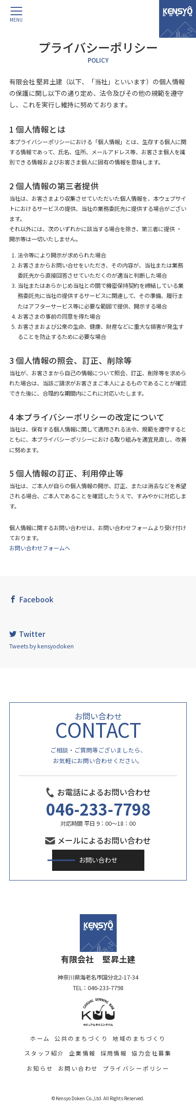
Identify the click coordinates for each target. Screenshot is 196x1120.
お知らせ (40, 1068)
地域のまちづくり (139, 1038)
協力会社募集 (151, 1053)
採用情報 (114, 1053)
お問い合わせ (98, 859)
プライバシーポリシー (136, 1068)
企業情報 (82, 1053)
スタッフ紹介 (44, 1053)
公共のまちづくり (81, 1038)
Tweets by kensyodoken (41, 646)
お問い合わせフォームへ (39, 548)
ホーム (40, 1038)
